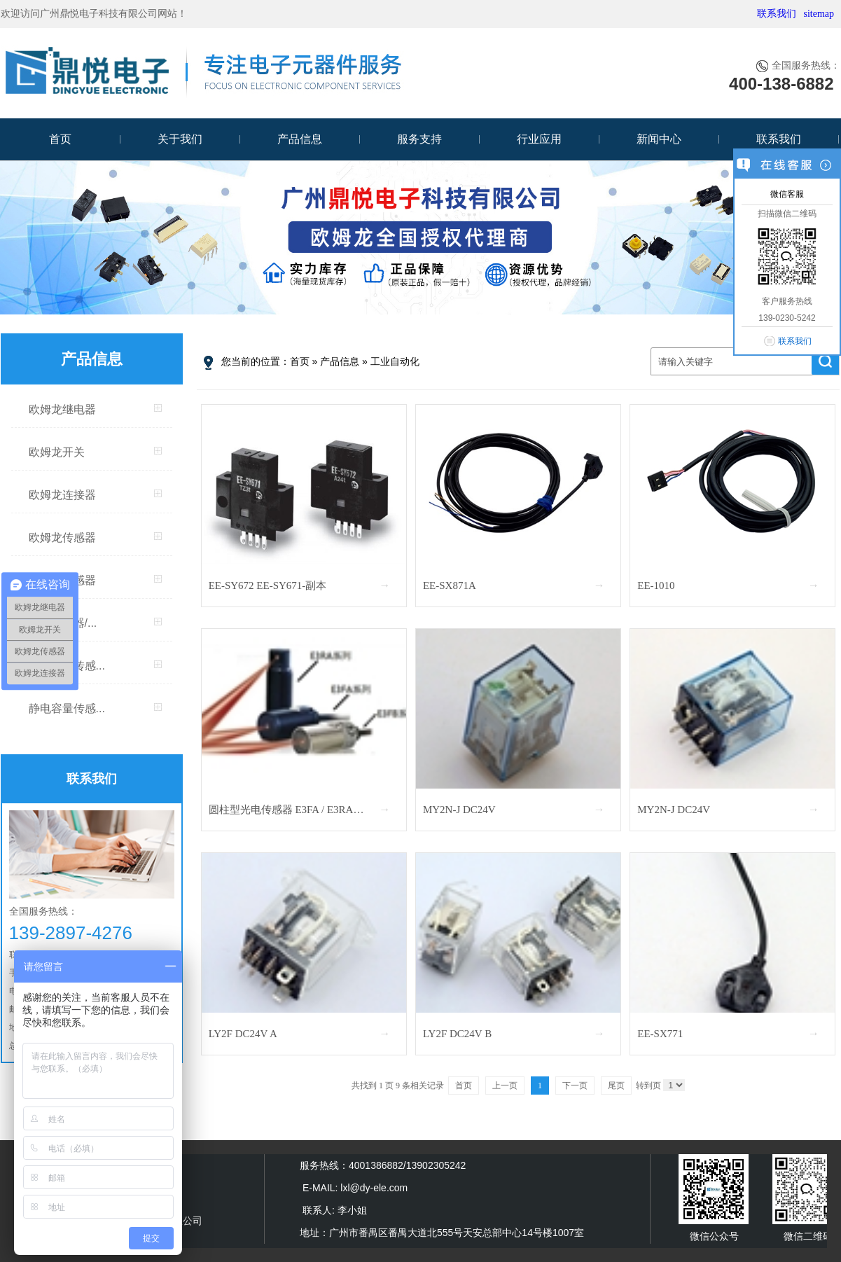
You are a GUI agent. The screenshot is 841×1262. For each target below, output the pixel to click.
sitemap (818, 13)
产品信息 (299, 139)
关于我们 (180, 139)
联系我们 (776, 13)
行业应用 (539, 139)
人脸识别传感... (67, 666)
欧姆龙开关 (57, 452)
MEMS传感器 (62, 580)
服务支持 (419, 139)
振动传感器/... (63, 623)
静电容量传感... (67, 708)
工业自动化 (394, 361)
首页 (60, 139)
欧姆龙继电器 (62, 409)
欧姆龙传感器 (62, 537)
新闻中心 (659, 139)
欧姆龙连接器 (62, 495)
